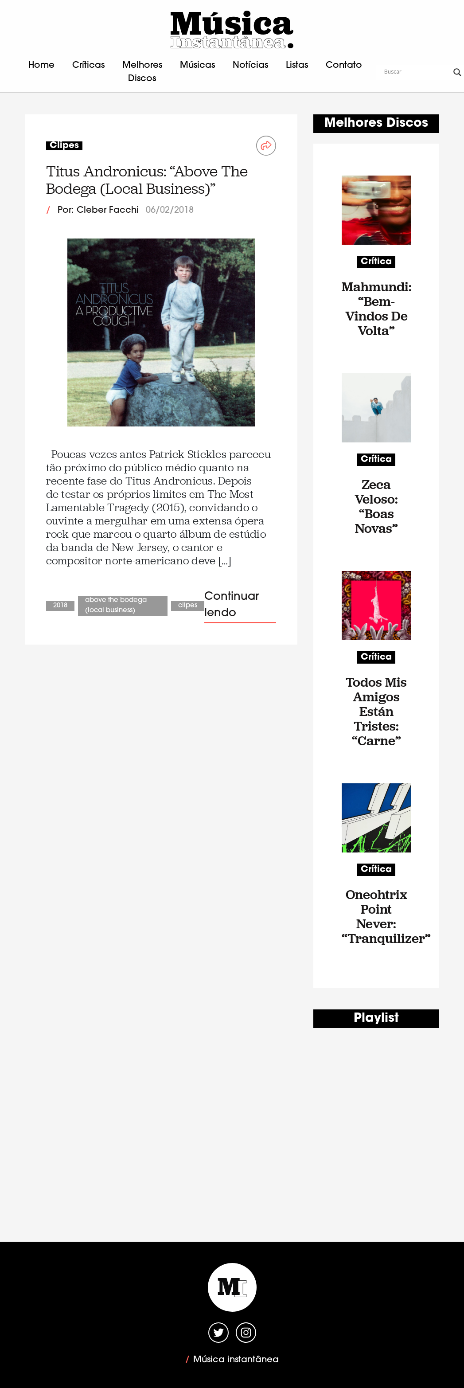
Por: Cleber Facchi (98, 210)
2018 (60, 605)
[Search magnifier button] (457, 72)
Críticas (88, 65)
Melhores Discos (142, 72)
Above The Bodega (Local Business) (116, 605)
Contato (344, 65)
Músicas (197, 65)
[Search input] (416, 72)
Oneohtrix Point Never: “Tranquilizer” (376, 916)
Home (41, 65)
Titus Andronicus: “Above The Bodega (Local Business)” (147, 180)
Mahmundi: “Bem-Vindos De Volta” (376, 308)
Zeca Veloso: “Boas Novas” (376, 506)
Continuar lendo (231, 605)
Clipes (187, 605)
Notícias (250, 65)
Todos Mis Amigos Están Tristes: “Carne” (376, 711)
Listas (297, 65)
